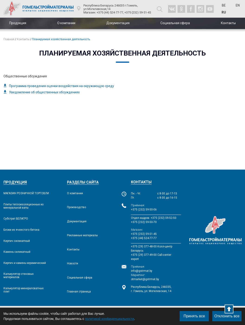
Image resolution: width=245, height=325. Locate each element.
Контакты (228, 23)
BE (224, 5)
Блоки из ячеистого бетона (21, 229)
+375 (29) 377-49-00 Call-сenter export (151, 257)
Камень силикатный (16, 251)
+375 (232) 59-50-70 (144, 222)
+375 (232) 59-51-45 (144, 234)
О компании (66, 23)
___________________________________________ (154, 213)
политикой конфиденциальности (109, 319)
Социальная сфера (175, 23)
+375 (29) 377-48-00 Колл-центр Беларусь (151, 248)
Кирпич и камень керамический (24, 263)
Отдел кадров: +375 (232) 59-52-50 (153, 218)
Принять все (194, 316)
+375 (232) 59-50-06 (144, 209)
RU (224, 12)
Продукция (17, 23)
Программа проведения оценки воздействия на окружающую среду (61, 86)
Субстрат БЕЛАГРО (15, 218)
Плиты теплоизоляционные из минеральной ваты (23, 206)
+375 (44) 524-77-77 (144, 238)
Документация (118, 23)
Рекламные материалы (82, 235)
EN (238, 5)
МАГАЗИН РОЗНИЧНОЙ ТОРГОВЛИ (26, 193)
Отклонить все (226, 316)
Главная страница (79, 291)
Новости (72, 263)
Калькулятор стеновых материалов (18, 275)
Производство (76, 207)
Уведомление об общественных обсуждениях (44, 92)
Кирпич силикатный (16, 241)
